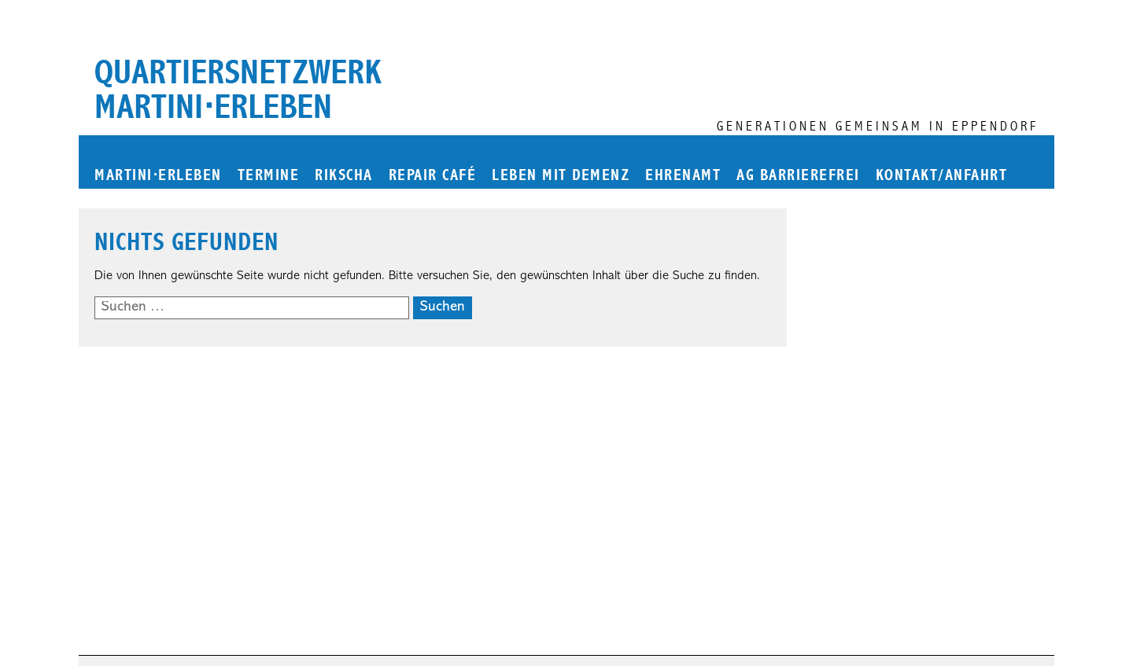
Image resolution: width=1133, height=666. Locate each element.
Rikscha (344, 176)
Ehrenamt (683, 176)
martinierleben (158, 176)
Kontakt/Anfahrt (942, 176)
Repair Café (433, 176)
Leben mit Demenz (560, 176)
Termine (269, 176)
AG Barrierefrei (798, 176)
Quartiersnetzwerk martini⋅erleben (238, 90)
